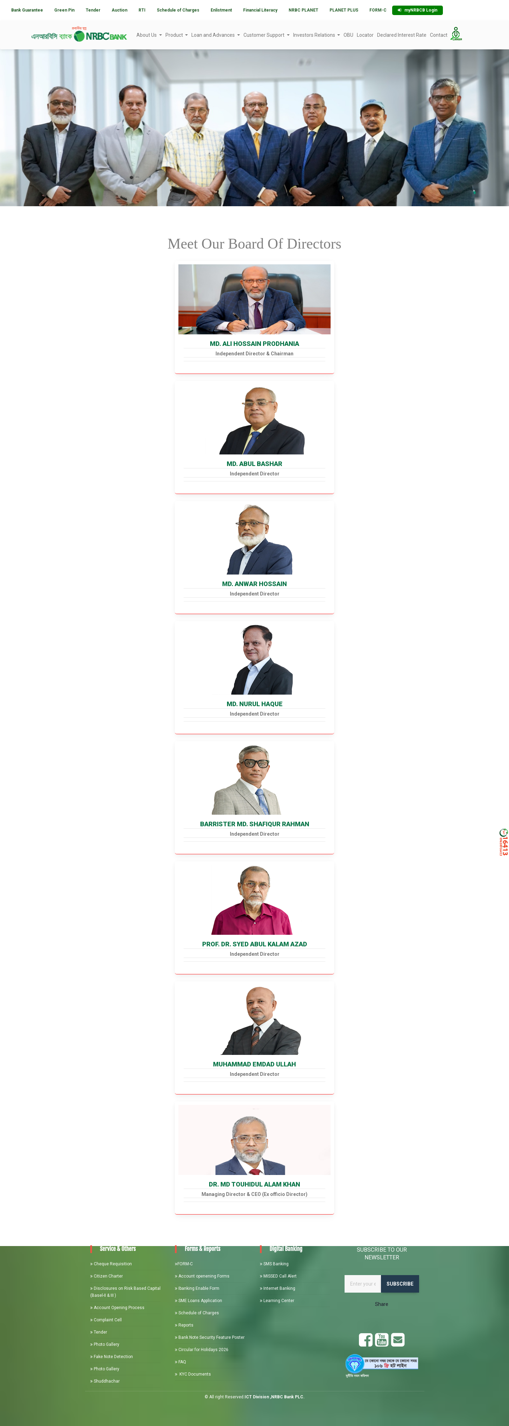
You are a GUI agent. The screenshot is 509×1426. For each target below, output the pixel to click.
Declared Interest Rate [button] (401, 35)
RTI (142, 10)
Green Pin (64, 10)
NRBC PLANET (303, 10)
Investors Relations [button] (314, 35)
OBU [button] (348, 35)
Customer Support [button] (264, 35)
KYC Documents (193, 1374)
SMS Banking (274, 1263)
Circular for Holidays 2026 (201, 1349)
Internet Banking (277, 1288)
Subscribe (400, 1284)
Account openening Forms (202, 1276)
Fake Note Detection (111, 1356)
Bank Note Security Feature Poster (210, 1337)
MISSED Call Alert (278, 1276)
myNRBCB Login (417, 10)
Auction (119, 10)
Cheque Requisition (111, 1263)
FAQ (180, 1361)
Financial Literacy (260, 10)
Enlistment (221, 10)
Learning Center (277, 1300)
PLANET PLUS (344, 10)
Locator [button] (365, 35)
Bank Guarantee (27, 10)
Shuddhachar (105, 1381)
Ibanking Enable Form (197, 1288)
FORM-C (378, 10)
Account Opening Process (117, 1307)
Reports (184, 1325)
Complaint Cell (106, 1319)
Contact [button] (438, 35)
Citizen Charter (106, 1276)
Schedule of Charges (178, 10)
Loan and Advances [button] (213, 35)
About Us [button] (147, 35)
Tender (93, 10)
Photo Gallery (104, 1344)
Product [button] (174, 35)
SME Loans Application (198, 1300)
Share (381, 1304)
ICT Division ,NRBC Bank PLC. (275, 1396)
